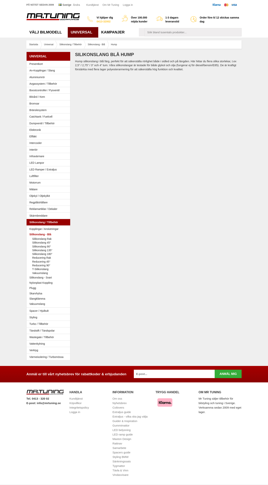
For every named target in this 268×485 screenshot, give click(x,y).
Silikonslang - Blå (49, 234)
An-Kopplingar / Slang (49, 70)
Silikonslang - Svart (49, 277)
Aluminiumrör (49, 77)
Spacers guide (121, 452)
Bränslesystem (49, 110)
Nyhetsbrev (119, 403)
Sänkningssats (121, 461)
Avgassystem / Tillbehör (49, 83)
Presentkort (36, 63)
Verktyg (33, 350)
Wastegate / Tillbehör (49, 337)
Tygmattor (118, 465)
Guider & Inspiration (124, 421)
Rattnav (117, 443)
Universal (83, 32)
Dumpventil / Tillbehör (49, 123)
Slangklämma (49, 298)
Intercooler (35, 142)
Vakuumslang (40, 273)
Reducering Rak (41, 257)
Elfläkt (32, 136)
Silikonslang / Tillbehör (49, 222)
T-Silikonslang (40, 269)
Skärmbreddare (38, 215)
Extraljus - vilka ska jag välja (130, 416)
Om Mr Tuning (110, 4)
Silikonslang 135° (42, 250)
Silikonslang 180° (42, 253)
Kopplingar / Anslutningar (44, 228)
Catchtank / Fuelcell (40, 116)
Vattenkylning (37, 343)
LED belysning (121, 430)
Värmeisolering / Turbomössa (46, 356)
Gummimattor (121, 425)
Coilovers (118, 407)
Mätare (49, 189)
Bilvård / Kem (49, 96)
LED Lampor (49, 162)
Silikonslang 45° (41, 242)
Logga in (128, 4)
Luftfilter (34, 176)
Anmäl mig (228, 373)
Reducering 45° (41, 261)
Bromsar (34, 103)
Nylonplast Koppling (49, 282)
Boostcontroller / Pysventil (44, 90)
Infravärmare (36, 156)
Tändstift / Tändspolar (42, 330)
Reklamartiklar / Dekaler (43, 208)
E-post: (31, 403)
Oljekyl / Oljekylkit (49, 195)
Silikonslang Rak (42, 238)
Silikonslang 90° (41, 246)
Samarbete (119, 447)
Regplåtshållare (38, 202)
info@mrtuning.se (49, 403)
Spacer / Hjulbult (49, 310)
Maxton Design (121, 439)
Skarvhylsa (35, 293)
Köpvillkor (75, 403)
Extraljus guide (121, 412)
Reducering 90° (41, 265)
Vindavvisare (120, 474)
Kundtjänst (92, 4)
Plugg (49, 288)
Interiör (49, 149)
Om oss (117, 398)
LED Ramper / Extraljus (49, 169)
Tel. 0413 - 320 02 (37, 398)
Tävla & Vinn (120, 470)
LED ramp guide (122, 434)
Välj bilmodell (47, 32)
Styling (33, 317)
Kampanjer (113, 32)
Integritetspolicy (79, 407)
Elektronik (49, 129)
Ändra (76, 4)
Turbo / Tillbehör (49, 323)
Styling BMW (120, 456)
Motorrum (35, 182)
